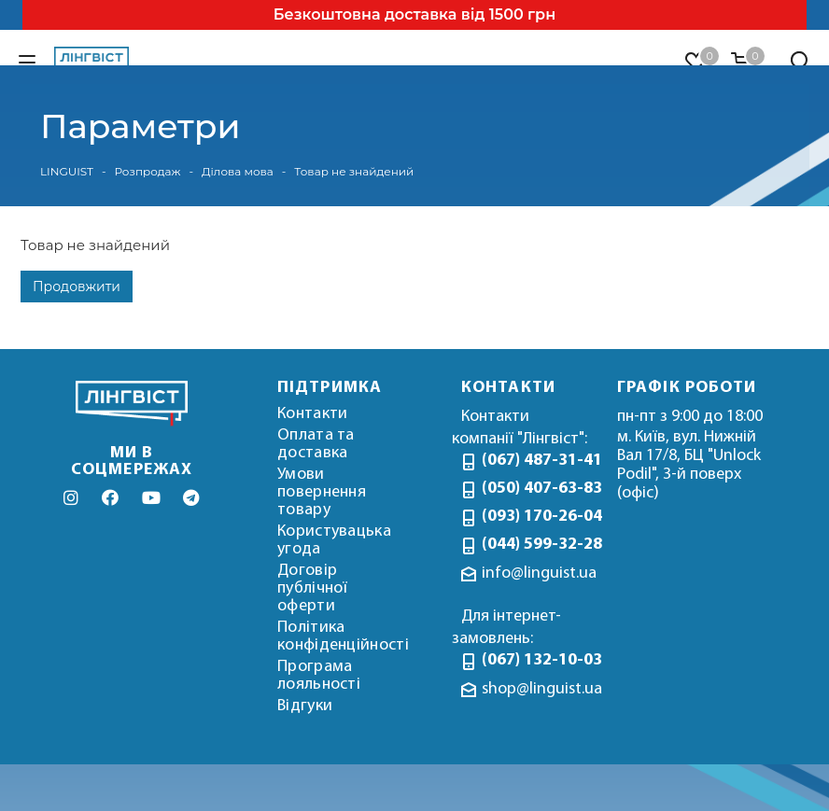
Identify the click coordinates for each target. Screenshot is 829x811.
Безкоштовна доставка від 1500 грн (414, 14)
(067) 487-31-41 (535, 460)
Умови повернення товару (321, 492)
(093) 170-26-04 (535, 516)
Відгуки (304, 706)
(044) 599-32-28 (535, 544)
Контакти (312, 414)
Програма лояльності (318, 675)
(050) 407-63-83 (535, 488)
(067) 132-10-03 (535, 660)
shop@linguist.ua (542, 689)
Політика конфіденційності (343, 636)
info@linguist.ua (539, 573)
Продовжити (76, 286)
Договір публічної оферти (312, 588)
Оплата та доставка (316, 444)
